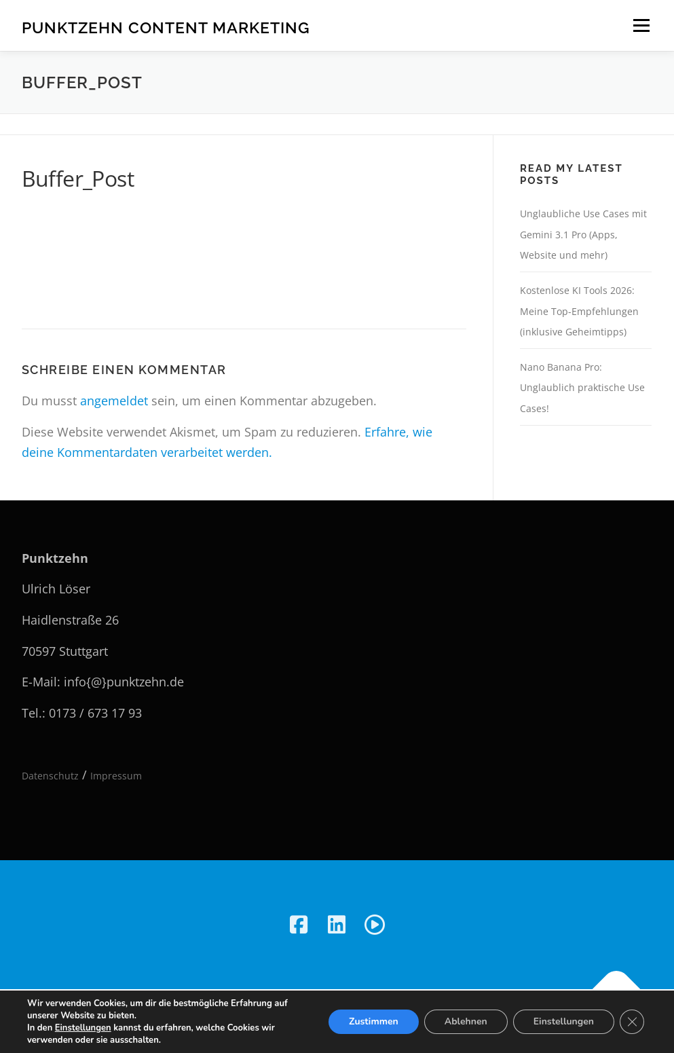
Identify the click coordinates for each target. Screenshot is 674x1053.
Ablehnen (466, 1021)
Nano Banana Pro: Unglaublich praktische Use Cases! (582, 388)
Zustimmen (373, 1021)
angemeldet (114, 400)
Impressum (116, 775)
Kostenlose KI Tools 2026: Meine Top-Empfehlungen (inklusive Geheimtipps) (579, 311)
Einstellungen (83, 1028)
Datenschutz (50, 775)
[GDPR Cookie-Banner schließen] (632, 1022)
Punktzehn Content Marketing (166, 27)
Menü (641, 25)
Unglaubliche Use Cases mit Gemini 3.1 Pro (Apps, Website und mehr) (583, 234)
